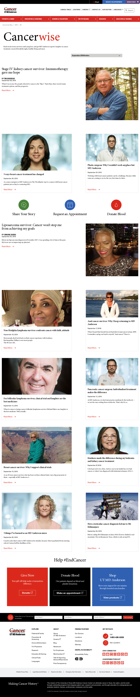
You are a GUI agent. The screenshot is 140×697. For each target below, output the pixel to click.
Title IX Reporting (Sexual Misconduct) (60, 659)
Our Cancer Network (104, 672)
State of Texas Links (90, 672)
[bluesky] (122, 654)
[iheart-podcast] (119, 662)
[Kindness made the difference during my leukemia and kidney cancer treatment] (112, 445)
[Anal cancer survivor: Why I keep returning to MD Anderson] (112, 308)
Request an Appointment (114, 2)
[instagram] (115, 654)
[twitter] (107, 654)
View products (112, 597)
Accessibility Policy (81, 654)
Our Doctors (106, 10)
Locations (78, 637)
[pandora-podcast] (115, 662)
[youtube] (111, 654)
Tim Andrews (9, 78)
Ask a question (113, 643)
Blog (55, 643)
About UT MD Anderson (59, 634)
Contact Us (96, 10)
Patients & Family (8, 19)
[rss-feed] (122, 662)
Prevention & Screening (33, 19)
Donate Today (133, 2)
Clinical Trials (65, 10)
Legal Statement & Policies (40, 672)
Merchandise (58, 654)
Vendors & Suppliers (118, 672)
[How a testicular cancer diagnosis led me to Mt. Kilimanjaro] (112, 511)
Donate (27, 592)
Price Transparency (59, 663)
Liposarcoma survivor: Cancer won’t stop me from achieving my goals (32, 227)
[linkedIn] (119, 654)
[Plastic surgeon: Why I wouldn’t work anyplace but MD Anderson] (112, 152)
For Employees (58, 650)
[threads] (126, 654)
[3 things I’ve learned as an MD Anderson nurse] (37, 514)
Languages (118, 10)
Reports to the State (56, 672)
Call (120, 636)
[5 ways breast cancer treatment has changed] (37, 155)
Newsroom (57, 647)
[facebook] (104, 654)
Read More (8, 90)
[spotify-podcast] (107, 662)
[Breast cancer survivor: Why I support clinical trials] (37, 448)
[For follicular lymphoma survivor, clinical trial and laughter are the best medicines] (37, 380)
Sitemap (78, 644)
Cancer (32, 38)
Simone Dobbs (10, 235)
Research (102, 19)
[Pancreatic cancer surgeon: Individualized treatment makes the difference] (112, 376)
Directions (78, 641)
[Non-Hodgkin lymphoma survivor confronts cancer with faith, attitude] (37, 311)
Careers (86, 10)
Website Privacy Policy (22, 672)
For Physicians (83, 19)
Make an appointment (70, 593)
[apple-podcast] (104, 662)
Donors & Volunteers (60, 19)
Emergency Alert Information (73, 672)
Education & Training (124, 19)
